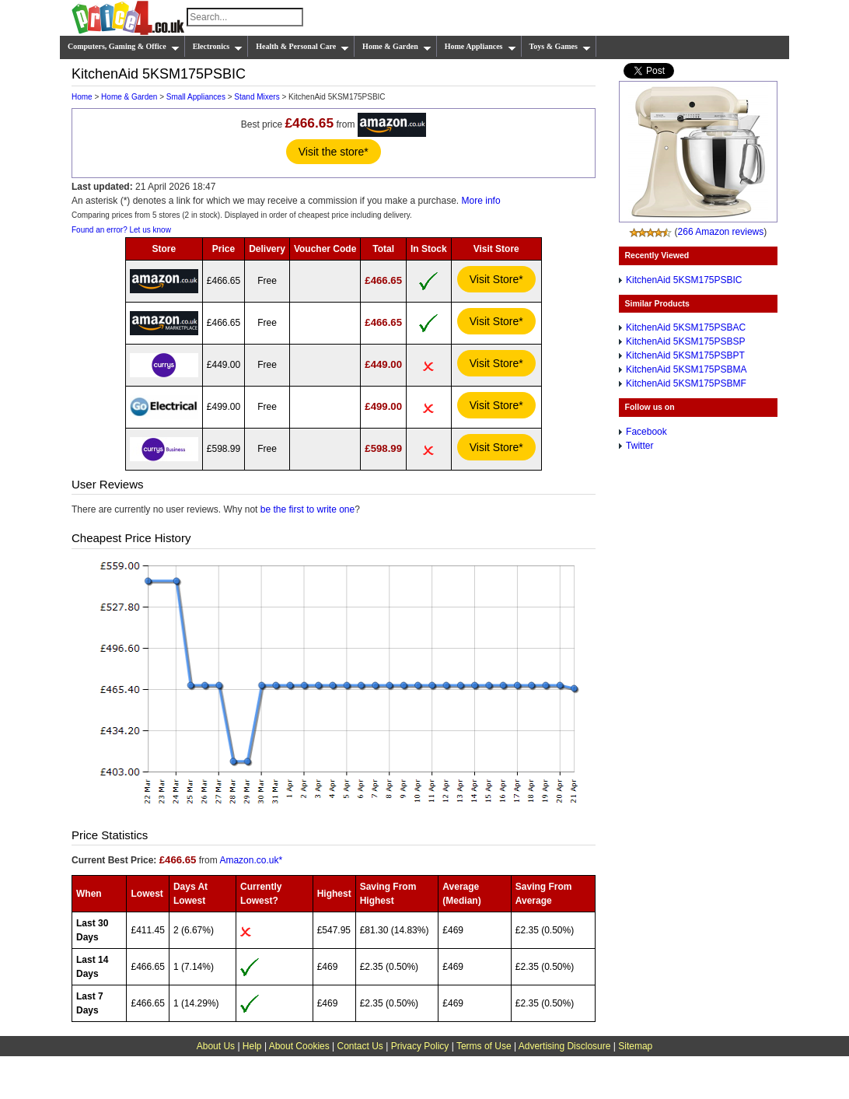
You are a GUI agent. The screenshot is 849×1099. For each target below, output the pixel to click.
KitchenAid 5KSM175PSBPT (685, 355)
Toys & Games (560, 46)
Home (82, 97)
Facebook (646, 431)
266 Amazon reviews (721, 231)
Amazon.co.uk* (250, 860)
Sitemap (635, 1046)
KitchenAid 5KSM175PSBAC (686, 327)
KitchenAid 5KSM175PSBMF (686, 383)
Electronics (218, 46)
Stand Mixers (256, 97)
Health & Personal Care (302, 46)
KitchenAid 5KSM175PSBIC (684, 280)
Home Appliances (480, 46)
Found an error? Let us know (121, 230)
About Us (216, 1046)
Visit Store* (496, 279)
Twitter (639, 445)
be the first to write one (307, 509)
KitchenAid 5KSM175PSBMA (686, 369)
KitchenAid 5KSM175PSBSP (685, 341)
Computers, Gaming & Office (124, 46)
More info (481, 200)
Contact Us (360, 1046)
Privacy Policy (420, 1046)
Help (252, 1046)
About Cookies (299, 1046)
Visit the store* (334, 151)
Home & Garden (396, 46)
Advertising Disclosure (565, 1046)
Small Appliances (195, 97)
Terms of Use (484, 1046)
